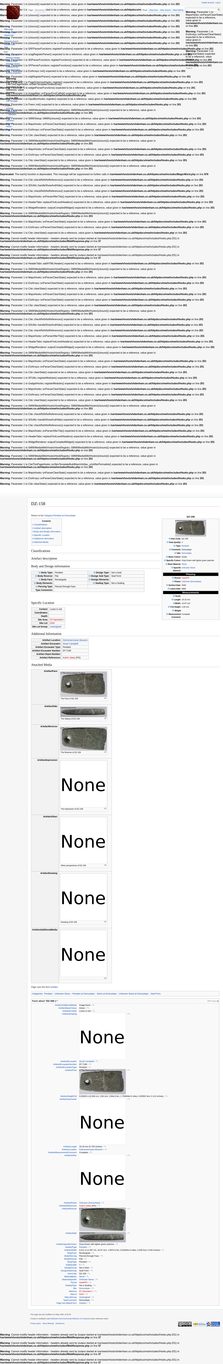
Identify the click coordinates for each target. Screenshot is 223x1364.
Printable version (13, 64)
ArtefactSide (71, 1233)
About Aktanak (48, 1323)
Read (144, 10)
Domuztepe (187, 553)
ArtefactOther (70, 1155)
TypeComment (70, 1300)
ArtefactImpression (68, 1099)
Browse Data (9, 44)
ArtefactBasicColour (67, 1008)
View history (178, 10)
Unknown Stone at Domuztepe (133, 993)
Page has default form (67, 1303)
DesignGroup (71, 1268)
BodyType (72, 1262)
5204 (52, 623)
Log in (218, 3)
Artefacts (9, 108)
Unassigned (55, 626)
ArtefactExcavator (68, 1061)
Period (74, 1282)
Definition (12, 114)
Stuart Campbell (70, 643)
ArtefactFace (71, 1070)
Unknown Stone (188, 568)
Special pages (12, 61)
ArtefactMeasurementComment (62, 1152)
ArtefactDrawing (69, 1014)
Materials (10, 123)
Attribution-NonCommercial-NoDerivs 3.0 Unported (70, 1319)
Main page (8, 29)
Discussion (40, 10)
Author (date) (69, 657)
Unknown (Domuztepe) (191, 581)
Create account (207, 3)
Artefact (54, 987)
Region (9, 129)
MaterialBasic (70, 1276)
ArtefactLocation (69, 1149)
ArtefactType (71, 1247)
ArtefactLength (70, 1146)
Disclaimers (60, 1323)
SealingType (71, 1285)
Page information (13, 70)
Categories (37, 993)
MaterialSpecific (69, 1279)
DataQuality (71, 1265)
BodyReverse (70, 1259)
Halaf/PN (185, 578)
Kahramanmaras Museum (75, 640)
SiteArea (73, 1291)
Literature (10, 120)
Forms (6, 38)
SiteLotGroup (71, 1297)
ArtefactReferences (68, 1206)
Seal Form (156, 993)
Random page (10, 32)
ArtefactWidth (70, 1250)
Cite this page (11, 101)
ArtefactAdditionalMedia (66, 1005)
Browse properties (13, 73)
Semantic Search (11, 41)
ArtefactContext (69, 1011)
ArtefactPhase (70, 1203)
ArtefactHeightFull (68, 1096)
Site (75, 1288)
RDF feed (211, 1001)
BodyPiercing (71, 1256)
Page (30, 10)
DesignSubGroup (69, 1270)
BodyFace (72, 1253)
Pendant (185, 546)
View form (153, 10)
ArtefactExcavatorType (66, 1067)
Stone (184, 564)
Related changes (13, 58)
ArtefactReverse (69, 1209)
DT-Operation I (57, 619)
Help (6, 47)
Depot (8, 117)
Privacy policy (35, 1323)
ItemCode (72, 1273)
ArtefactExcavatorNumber (65, 1064)
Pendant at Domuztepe (83, 993)
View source (165, 10)
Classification (11, 111)
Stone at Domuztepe (107, 993)
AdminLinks (9, 35)
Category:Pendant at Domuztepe (59, 515)
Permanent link (12, 67)
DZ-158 (50, 1001)
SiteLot (73, 1294)
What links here (12, 55)
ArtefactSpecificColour (66, 1244)
